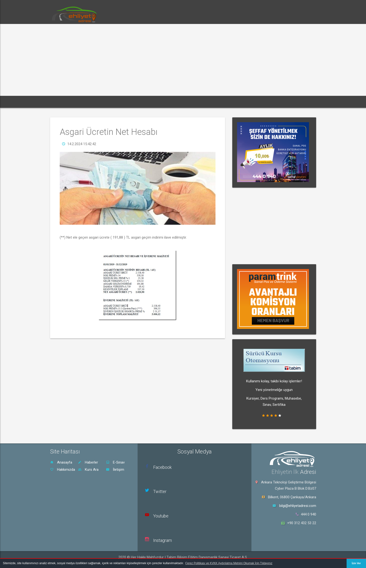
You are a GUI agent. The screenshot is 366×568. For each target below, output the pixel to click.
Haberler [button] (88, 101)
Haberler (88, 462)
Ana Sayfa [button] (63, 101)
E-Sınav (115, 462)
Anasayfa (61, 462)
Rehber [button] (156, 101)
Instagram (162, 540)
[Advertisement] (183, 59)
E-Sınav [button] (111, 101)
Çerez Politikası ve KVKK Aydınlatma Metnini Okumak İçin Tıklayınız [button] (229, 563)
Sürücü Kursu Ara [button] (185, 101)
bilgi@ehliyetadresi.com (297, 506)
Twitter (160, 491)
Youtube (160, 515)
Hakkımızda (62, 469)
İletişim (115, 469)
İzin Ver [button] (356, 563)
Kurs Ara (88, 469)
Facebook (162, 467)
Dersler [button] (134, 101)
